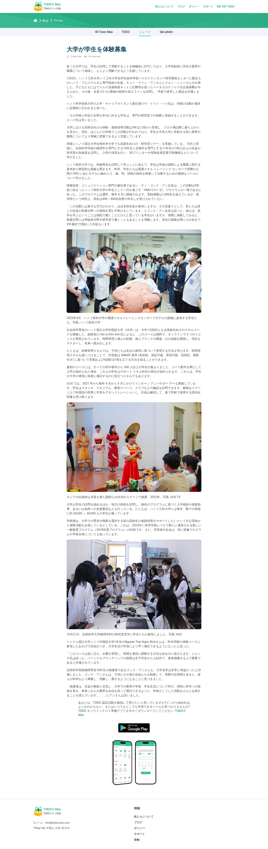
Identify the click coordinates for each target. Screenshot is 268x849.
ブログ (181, 6)
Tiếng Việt (39, 829)
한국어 (65, 829)
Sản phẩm (166, 33)
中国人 (50, 829)
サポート (208, 6)
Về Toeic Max (104, 33)
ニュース (145, 33)
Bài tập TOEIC (225, 6)
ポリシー (194, 6)
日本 (57, 829)
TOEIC (126, 33)
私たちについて (164, 6)
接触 (137, 841)
